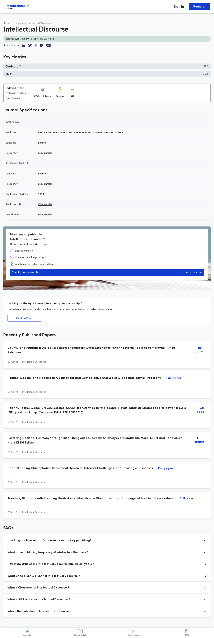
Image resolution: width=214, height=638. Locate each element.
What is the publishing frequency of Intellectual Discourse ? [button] (48, 552)
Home (7, 23)
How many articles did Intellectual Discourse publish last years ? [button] (51, 564)
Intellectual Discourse (39, 23)
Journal (19, 23)
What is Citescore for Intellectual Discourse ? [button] (38, 587)
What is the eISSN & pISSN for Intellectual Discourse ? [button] (44, 576)
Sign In (178, 7)
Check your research (107, 272)
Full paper (199, 350)
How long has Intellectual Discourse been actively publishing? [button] (50, 540)
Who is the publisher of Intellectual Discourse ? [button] (39, 611)
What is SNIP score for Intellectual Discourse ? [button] (39, 599)
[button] (20, 66)
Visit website (45, 204)
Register (199, 6)
